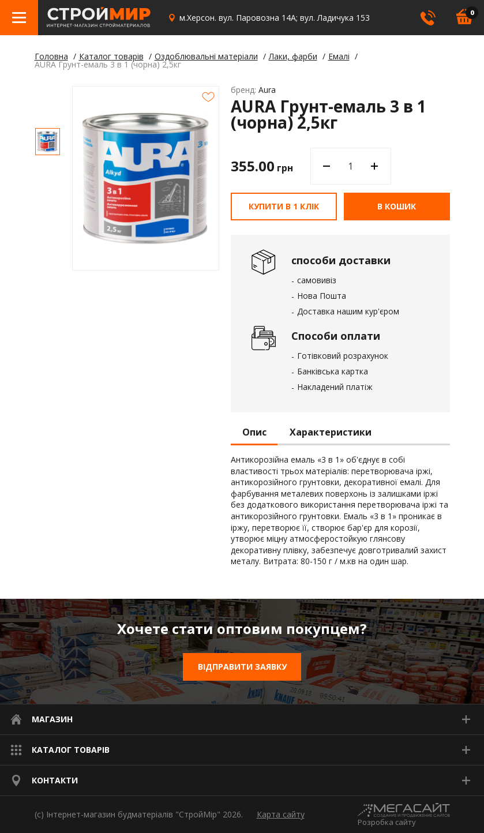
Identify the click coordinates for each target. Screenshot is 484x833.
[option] (48, 141)
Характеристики (331, 432)
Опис (254, 432)
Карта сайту (281, 814)
